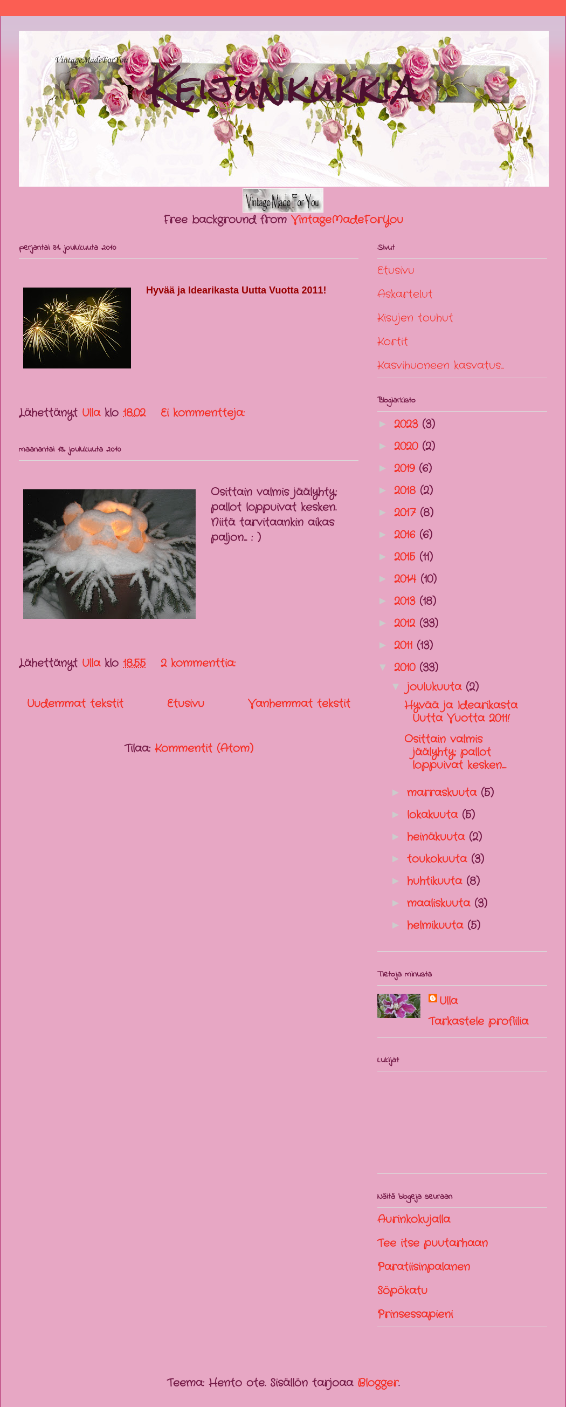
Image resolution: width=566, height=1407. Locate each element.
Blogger (377, 1383)
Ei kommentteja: (205, 413)
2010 (406, 667)
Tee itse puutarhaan (432, 1243)
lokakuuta (434, 815)
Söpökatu (402, 1291)
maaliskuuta (440, 903)
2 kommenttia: (200, 663)
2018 (407, 490)
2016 (406, 535)
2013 (406, 601)
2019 (406, 468)
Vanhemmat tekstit (299, 704)
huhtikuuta (436, 881)
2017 (407, 513)
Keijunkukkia (284, 87)
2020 (408, 446)
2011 (405, 645)
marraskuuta (444, 793)
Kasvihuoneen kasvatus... (440, 365)
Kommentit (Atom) (204, 748)
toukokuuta (439, 859)
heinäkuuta (438, 837)
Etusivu (185, 704)
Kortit (392, 342)
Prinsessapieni (415, 1314)
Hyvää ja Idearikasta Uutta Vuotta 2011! (460, 712)
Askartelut (405, 294)
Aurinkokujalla (413, 1219)
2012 (406, 623)
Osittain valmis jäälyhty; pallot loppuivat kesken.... (455, 752)
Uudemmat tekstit (75, 704)
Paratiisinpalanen (423, 1267)
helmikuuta (437, 925)
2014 (407, 579)
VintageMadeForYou (345, 220)
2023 (408, 424)
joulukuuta (436, 687)
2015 (406, 557)
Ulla (448, 1001)
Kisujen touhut (415, 318)
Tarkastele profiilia (478, 1021)
